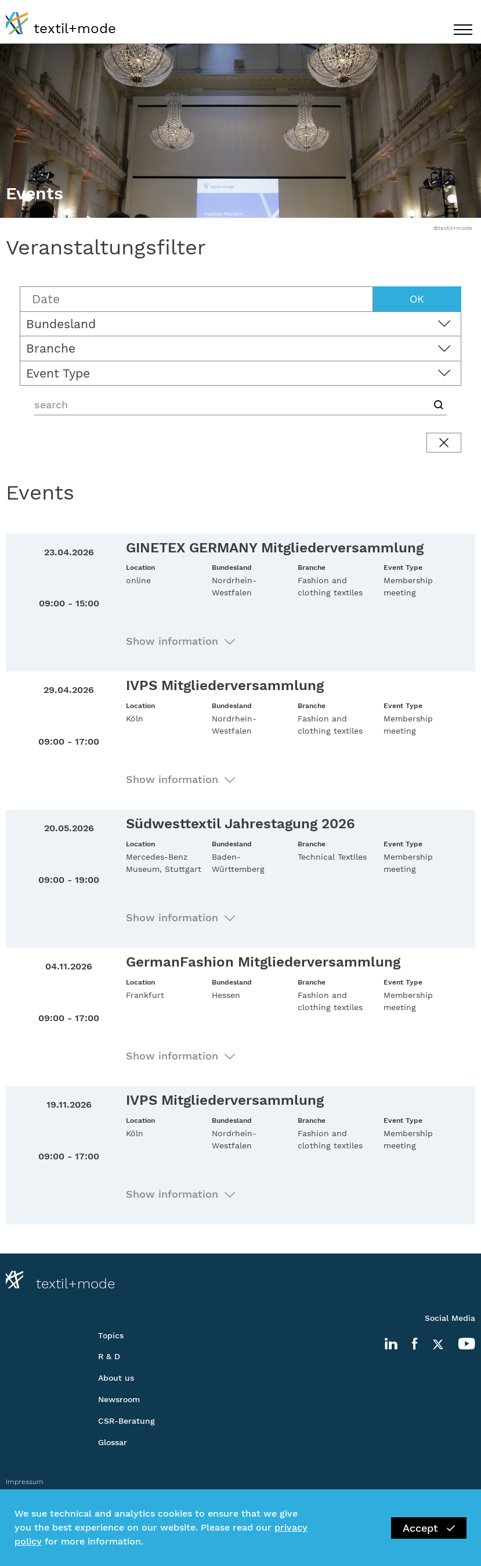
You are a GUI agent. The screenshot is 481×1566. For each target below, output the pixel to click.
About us (116, 1377)
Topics (111, 1335)
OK (417, 299)
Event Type (58, 373)
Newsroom (119, 1399)
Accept (429, 1528)
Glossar (112, 1442)
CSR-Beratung (126, 1420)
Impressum (25, 1482)
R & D (109, 1356)
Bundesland (61, 324)
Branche (50, 348)
